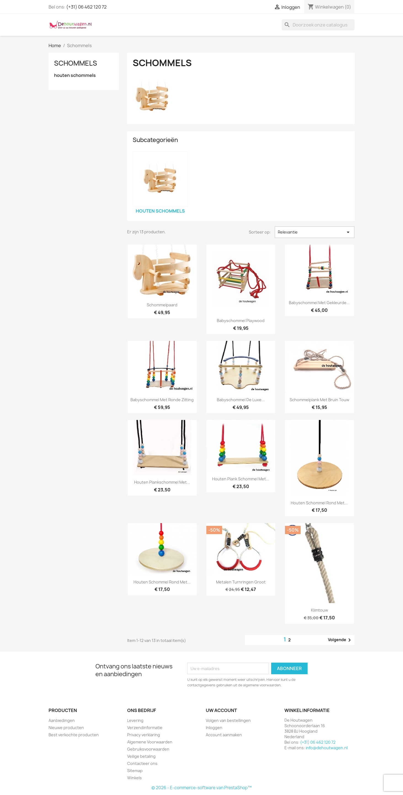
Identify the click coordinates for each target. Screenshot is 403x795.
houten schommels (75, 75)
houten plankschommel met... (162, 482)
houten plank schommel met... (240, 478)
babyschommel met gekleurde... (319, 302)
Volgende (340, 640)
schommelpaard (162, 304)
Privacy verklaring (143, 734)
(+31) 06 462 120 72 (86, 7)
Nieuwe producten (66, 727)
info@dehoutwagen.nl (327, 747)
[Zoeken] (318, 24)
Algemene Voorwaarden (149, 742)
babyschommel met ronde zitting (162, 399)
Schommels (75, 63)
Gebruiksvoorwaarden (148, 749)
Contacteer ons (142, 763)
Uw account (221, 710)
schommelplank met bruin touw (319, 399)
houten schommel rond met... (319, 502)
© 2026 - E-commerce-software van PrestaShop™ (201, 788)
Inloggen (214, 727)
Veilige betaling (141, 756)
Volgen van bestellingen (228, 720)
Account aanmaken (224, 734)
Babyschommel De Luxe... (241, 399)
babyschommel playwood (241, 320)
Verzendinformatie (144, 727)
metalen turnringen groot (241, 582)
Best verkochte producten (74, 734)
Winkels (134, 777)
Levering (135, 720)
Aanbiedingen (62, 720)
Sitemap (135, 770)
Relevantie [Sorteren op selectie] (314, 232)
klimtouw (319, 610)
